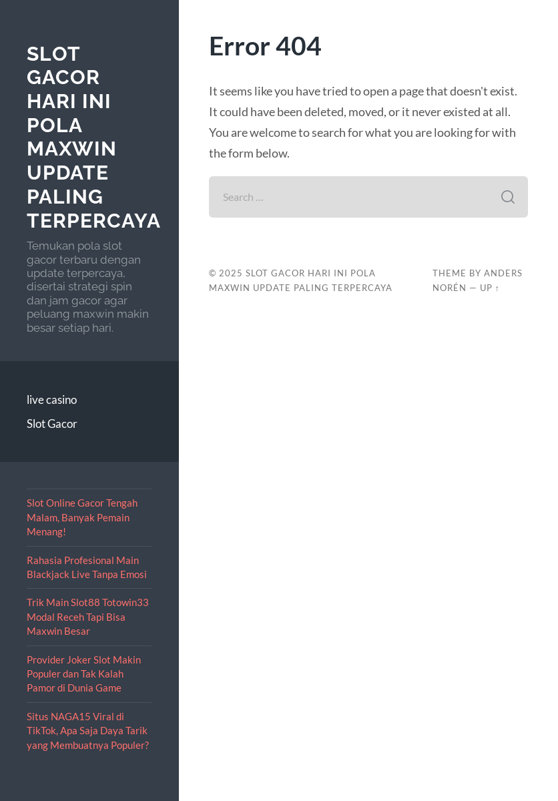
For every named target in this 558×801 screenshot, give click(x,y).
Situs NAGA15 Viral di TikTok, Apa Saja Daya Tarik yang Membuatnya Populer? (88, 730)
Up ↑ (490, 287)
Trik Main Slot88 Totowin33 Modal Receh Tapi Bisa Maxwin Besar (88, 616)
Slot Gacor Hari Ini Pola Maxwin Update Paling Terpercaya (94, 137)
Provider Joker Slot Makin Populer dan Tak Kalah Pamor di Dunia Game (84, 673)
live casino (52, 399)
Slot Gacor (52, 424)
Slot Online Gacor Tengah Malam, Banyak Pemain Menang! (82, 517)
